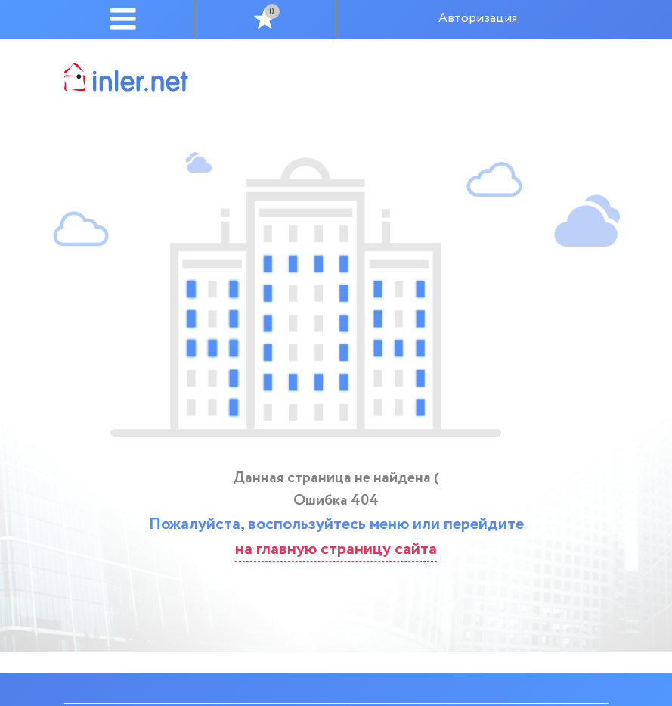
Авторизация (477, 18)
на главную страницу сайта (336, 549)
